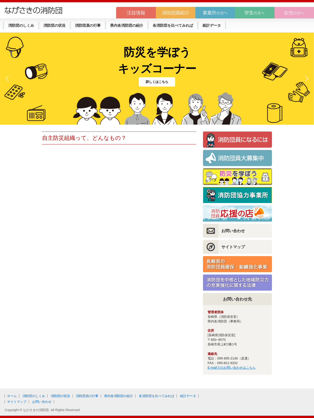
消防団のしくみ (34, 396)
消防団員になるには (237, 140)
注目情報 (136, 12)
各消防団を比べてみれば (156, 396)
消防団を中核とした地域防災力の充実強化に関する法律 (237, 283)
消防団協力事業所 (237, 195)
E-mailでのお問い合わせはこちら (232, 367)
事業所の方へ (215, 12)
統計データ (188, 396)
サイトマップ (233, 247)
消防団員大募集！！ (237, 158)
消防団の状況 (60, 396)
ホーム (12, 396)
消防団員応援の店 (237, 213)
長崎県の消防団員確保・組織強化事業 (237, 264)
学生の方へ (254, 12)
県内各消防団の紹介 (118, 396)
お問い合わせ (233, 230)
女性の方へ (294, 12)
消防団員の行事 (87, 396)
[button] (7, 78)
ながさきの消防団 (33, 10)
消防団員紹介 (175, 12)
